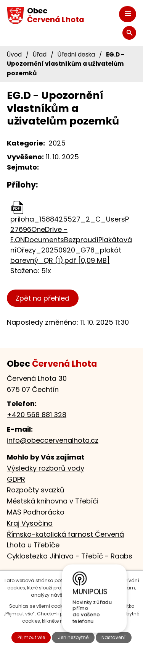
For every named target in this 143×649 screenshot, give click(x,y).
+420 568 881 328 (36, 414)
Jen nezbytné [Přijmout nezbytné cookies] (73, 637)
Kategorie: (26, 143)
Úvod (14, 54)
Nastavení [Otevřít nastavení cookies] (113, 637)
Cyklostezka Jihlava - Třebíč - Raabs (69, 556)
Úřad (40, 54)
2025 (57, 143)
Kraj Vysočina (30, 523)
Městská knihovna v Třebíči (52, 501)
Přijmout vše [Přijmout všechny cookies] (31, 637)
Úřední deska (76, 54)
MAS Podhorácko (35, 512)
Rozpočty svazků (35, 490)
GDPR (16, 479)
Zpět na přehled (42, 298)
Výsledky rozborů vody (45, 468)
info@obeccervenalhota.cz (52, 440)
